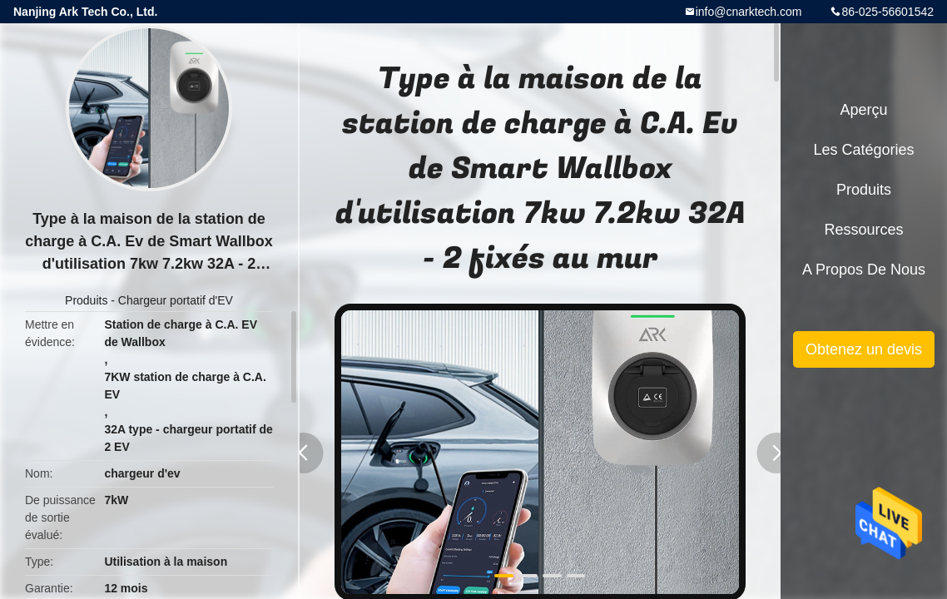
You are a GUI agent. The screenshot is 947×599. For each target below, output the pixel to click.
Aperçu (863, 109)
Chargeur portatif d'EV (175, 300)
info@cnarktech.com (749, 11)
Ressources (863, 229)
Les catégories (863, 149)
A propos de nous (863, 269)
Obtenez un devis (864, 349)
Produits (86, 300)
